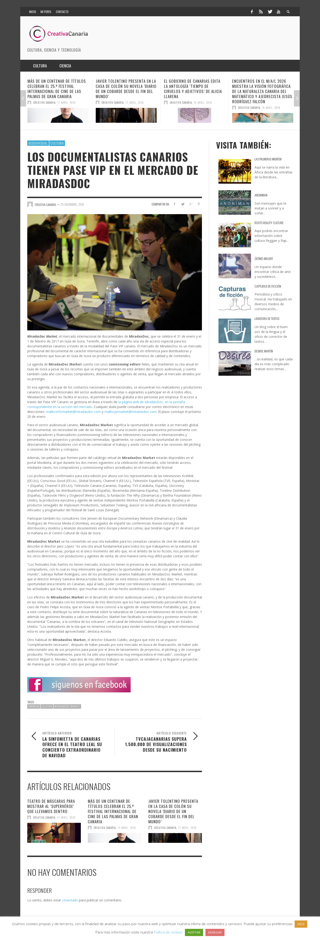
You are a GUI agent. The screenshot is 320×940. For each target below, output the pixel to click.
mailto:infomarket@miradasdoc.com (73, 411)
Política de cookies (168, 932)
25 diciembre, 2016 (72, 204)
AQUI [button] (300, 924)
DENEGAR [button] (215, 932)
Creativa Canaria (44, 102)
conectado (70, 900)
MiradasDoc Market (67, 706)
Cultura (57, 143)
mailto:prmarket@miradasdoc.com (130, 411)
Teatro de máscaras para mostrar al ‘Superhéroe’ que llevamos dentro (51, 806)
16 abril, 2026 (203, 102)
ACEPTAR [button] (194, 932)
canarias (33, 706)
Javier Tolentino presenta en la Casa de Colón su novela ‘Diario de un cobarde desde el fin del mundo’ (126, 88)
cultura (46, 706)
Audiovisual (38, 143)
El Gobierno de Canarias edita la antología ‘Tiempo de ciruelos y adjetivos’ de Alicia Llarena (193, 88)
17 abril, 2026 (66, 102)
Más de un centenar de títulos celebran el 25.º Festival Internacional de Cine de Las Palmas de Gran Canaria (56, 88)
